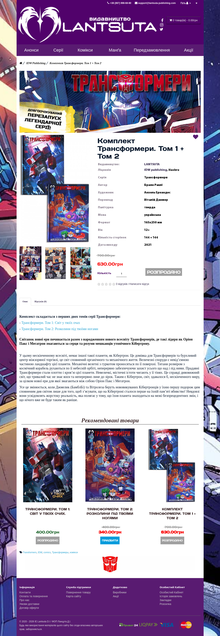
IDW (40, 552)
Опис (25, 301)
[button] (55, 188)
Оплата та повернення (33, 596)
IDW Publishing (36, 63)
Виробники (119, 592)
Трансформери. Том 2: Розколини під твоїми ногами (59, 329)
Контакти (25, 592)
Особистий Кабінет (171, 592)
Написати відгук (139, 283)
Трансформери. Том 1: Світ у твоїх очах (50, 323)
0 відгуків (121, 283)
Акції (116, 596)
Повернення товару (78, 592)
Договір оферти (29, 607)
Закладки (165, 600)
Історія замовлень (171, 596)
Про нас (24, 600)
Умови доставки (29, 604)
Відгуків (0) (41, 301)
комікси (74, 552)
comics (47, 552)
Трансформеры (60, 552)
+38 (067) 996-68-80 (119, 3)
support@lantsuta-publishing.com (155, 3)
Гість (185, 3)
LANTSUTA (152, 164)
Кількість (104, 273)
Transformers (30, 552)
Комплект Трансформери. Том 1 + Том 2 (75, 63)
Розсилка (165, 604)
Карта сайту (73, 596)
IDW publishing (155, 170)
